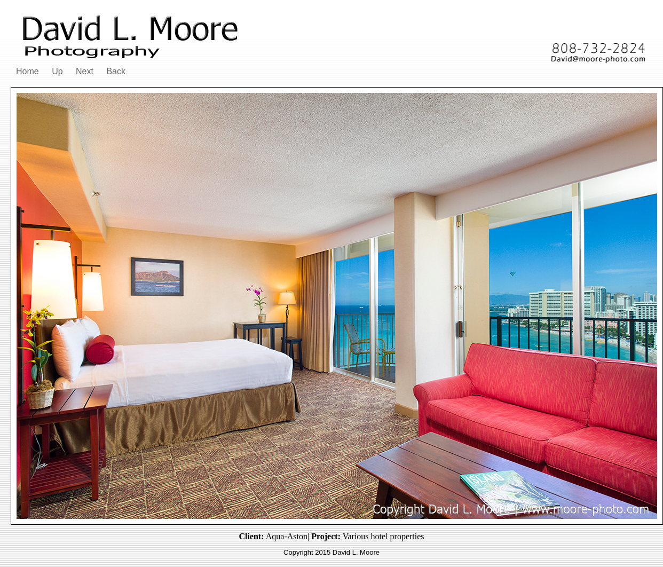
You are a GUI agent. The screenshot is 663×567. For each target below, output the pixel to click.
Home (27, 71)
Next (84, 71)
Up (57, 71)
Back (115, 71)
